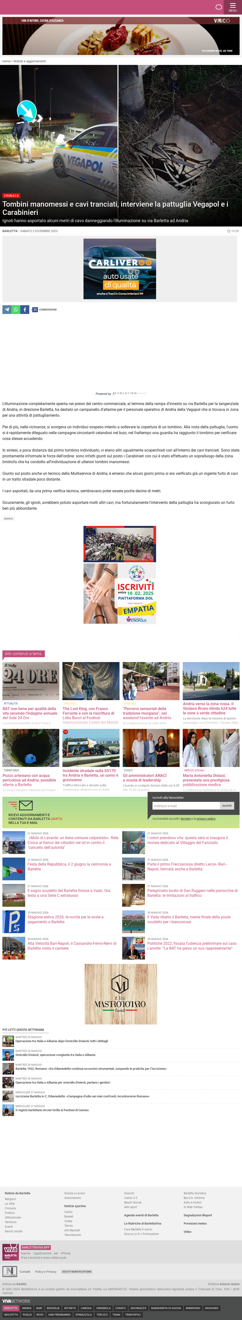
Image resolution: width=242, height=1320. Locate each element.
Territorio (10, 1222)
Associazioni (72, 1198)
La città (10, 1203)
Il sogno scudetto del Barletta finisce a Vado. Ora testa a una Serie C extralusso (69, 893)
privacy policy (206, 818)
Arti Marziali (72, 1230)
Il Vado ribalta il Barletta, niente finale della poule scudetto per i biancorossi (188, 919)
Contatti (25, 1271)
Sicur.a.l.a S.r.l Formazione (141, 1234)
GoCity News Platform (76, 1271)
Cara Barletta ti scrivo (138, 1229)
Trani (116, 1314)
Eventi (9, 1226)
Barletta (10, 1308)
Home (6, 61)
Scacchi (129, 1193)
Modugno (212, 1308)
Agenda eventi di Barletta (141, 1215)
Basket (68, 1216)
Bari (39, 1308)
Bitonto (70, 1308)
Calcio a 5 (130, 1198)
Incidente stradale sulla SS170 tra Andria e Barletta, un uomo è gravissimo (90, 775)
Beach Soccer (133, 1202)
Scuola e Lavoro (74, 1193)
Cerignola (103, 1308)
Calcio (68, 1212)
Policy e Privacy (45, 1271)
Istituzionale (13, 1217)
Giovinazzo (138, 1308)
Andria (26, 1308)
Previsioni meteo (195, 1223)
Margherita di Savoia (166, 1308)
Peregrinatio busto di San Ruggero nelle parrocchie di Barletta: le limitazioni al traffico (192, 893)
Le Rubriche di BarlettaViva (142, 1223)
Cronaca (10, 1208)
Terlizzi (102, 1314)
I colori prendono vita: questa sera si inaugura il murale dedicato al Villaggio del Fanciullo (187, 840)
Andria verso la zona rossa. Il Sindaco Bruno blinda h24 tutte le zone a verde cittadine (209, 708)
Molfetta (11, 1314)
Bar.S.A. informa (194, 1198)
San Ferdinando (59, 1314)
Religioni (10, 1199)
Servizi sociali (14, 1231)
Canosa (86, 1308)
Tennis (68, 1225)
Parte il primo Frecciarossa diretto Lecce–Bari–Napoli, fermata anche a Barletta (187, 866)
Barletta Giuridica (195, 1193)
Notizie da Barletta (17, 1193)
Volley (68, 1221)
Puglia (27, 1314)
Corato (120, 1308)
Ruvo (40, 1314)
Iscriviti (227, 805)
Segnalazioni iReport (198, 1215)
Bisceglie (53, 1308)
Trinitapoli (133, 1314)
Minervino (193, 1308)
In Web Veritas (193, 1207)
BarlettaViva (27, 7)
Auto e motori (193, 1202)
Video (187, 1232)
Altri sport (130, 1207)
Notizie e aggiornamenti (30, 61)
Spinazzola (84, 1314)
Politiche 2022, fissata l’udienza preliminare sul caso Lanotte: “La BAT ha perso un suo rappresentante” (192, 946)
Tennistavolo (72, 1235)
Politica (10, 1213)
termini (185, 818)
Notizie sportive (75, 1206)
